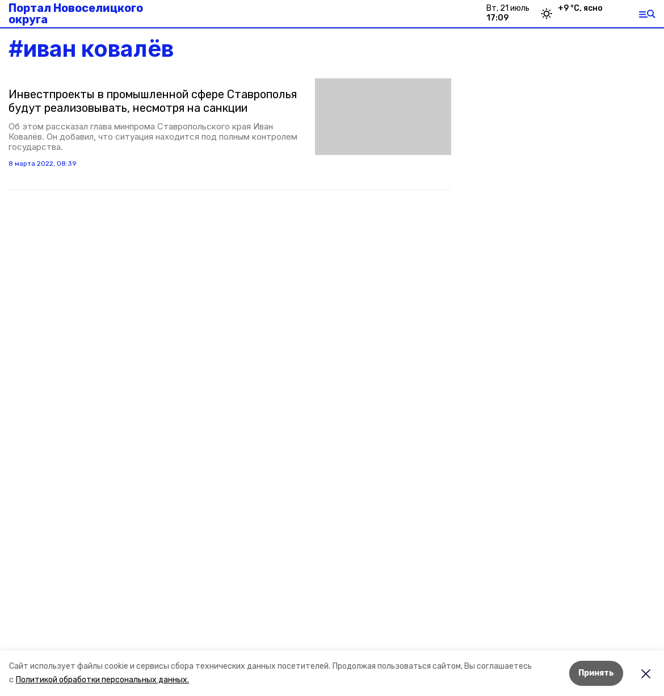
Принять (596, 673)
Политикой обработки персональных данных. (102, 680)
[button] (383, 116)
